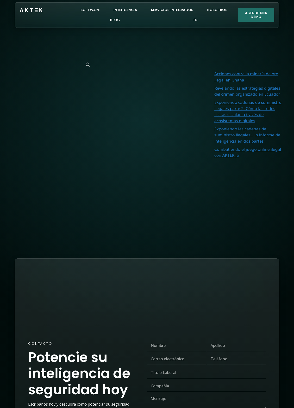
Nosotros (217, 9)
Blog (115, 19)
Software (90, 9)
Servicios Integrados (172, 9)
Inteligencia (125, 9)
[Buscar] (88, 64)
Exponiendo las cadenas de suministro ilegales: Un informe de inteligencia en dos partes (247, 135)
